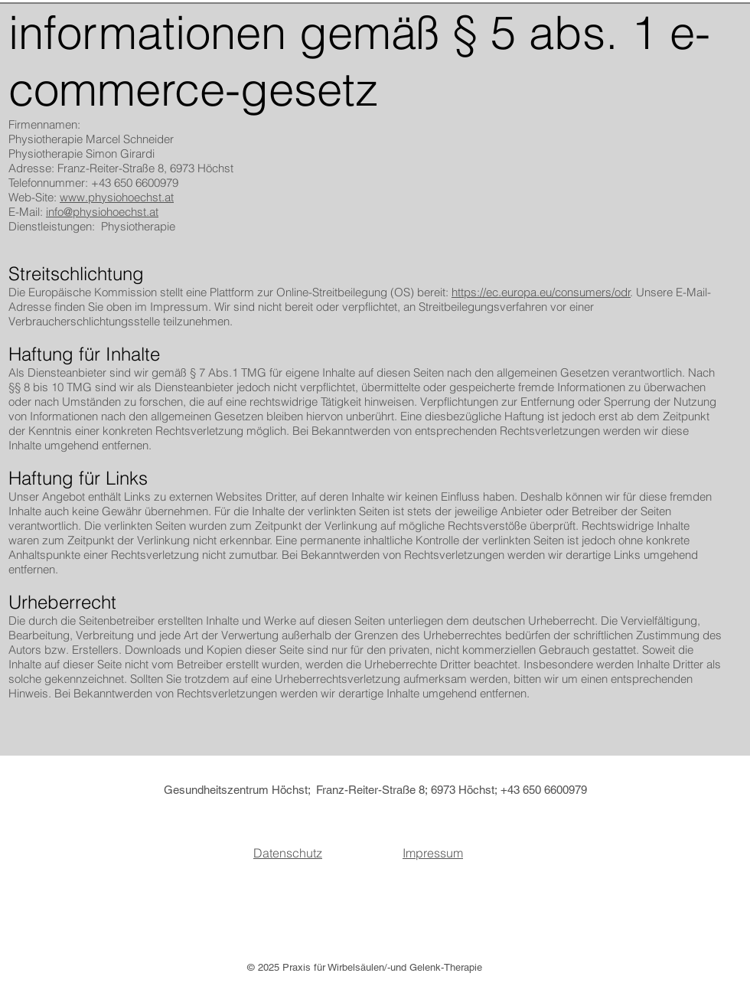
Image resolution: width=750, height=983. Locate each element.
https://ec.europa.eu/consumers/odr (541, 292)
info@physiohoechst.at (102, 211)
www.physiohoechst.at (117, 197)
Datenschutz (287, 853)
